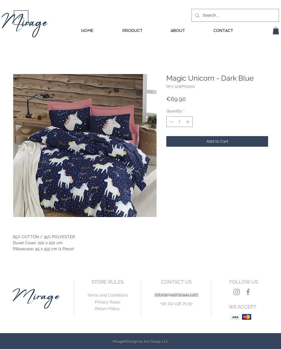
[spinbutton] (179, 122)
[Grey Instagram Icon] (236, 292)
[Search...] (235, 15)
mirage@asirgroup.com (176, 294)
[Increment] (188, 122)
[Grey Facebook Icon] (248, 292)
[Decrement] (170, 122)
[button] (276, 30)
